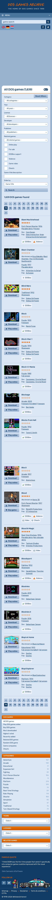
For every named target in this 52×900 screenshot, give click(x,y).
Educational (26, 648)
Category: (8, 97)
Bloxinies (26, 586)
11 (46, 204)
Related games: (10, 136)
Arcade (24, 401)
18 (33, 208)
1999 (29, 320)
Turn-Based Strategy (26, 809)
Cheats (6, 749)
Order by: (7, 180)
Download (12, 230)
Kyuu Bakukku (37, 257)
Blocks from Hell (29, 420)
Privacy (14, 891)
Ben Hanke (30, 407)
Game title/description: (13, 173)
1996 (40, 226)
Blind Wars (26, 286)
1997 (29, 265)
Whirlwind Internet (19, 897)
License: (7, 113)
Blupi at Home (28, 637)
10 (42, 204)
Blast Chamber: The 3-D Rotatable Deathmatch (35, 259)
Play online (12, 235)
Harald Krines (31, 571)
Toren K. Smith (31, 433)
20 (42, 208)
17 (28, 208)
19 (37, 208)
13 (10, 208)
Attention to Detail (33, 271)
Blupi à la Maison (38, 644)
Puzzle (24, 265)
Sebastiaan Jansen (33, 599)
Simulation (26, 800)
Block (24, 313)
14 (15, 208)
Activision (30, 273)
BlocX (24, 467)
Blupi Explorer (28, 668)
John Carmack (7, 871)
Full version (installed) (30, 650)
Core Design (30, 232)
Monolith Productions (34, 509)
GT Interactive (31, 512)
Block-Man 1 (27, 339)
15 (19, 208)
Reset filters (40, 96)
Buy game (12, 510)
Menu (7, 15)
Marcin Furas (31, 326)
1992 (32, 293)
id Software (18, 871)
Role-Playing (26, 794)
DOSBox (28, 242)
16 (24, 208)
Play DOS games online (11, 724)
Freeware (25, 323)
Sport (26, 803)
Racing (26, 787)
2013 (29, 593)
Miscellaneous (26, 778)
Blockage (26, 394)
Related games (10, 840)
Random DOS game (10, 743)
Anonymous (30, 480)
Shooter (26, 797)
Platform (25, 679)
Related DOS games (10, 740)
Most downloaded (10, 731)
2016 (29, 619)
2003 (30, 401)
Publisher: (7, 129)
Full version (26, 376)
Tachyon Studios (32, 543)
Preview (36, 229)
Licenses (7, 828)
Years (6, 816)
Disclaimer (24, 891)
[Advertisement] (26, 56)
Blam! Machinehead (30, 219)
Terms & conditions (38, 891)
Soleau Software (32, 298)
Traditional (26, 293)
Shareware (26, 295)
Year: (6, 105)
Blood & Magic (28, 528)
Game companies (10, 746)
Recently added (9, 737)
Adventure (26, 760)
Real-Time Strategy (29, 535)
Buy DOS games (9, 728)
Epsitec (29, 653)
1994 (29, 346)
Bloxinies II (26, 612)
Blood (24, 493)
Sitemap (5, 891)
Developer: (8, 121)
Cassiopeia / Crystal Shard (36, 380)
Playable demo (27, 229)
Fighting (25, 565)
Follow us (7, 877)
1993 (33, 648)
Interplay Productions (34, 546)
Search (11, 190)
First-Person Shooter (30, 226)
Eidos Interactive (32, 235)
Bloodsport (27, 558)
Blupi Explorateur (38, 675)
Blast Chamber (28, 249)
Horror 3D (36, 500)
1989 (29, 374)
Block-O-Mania (28, 367)
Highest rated (8, 734)
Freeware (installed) (29, 404)
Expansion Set (26, 769)
